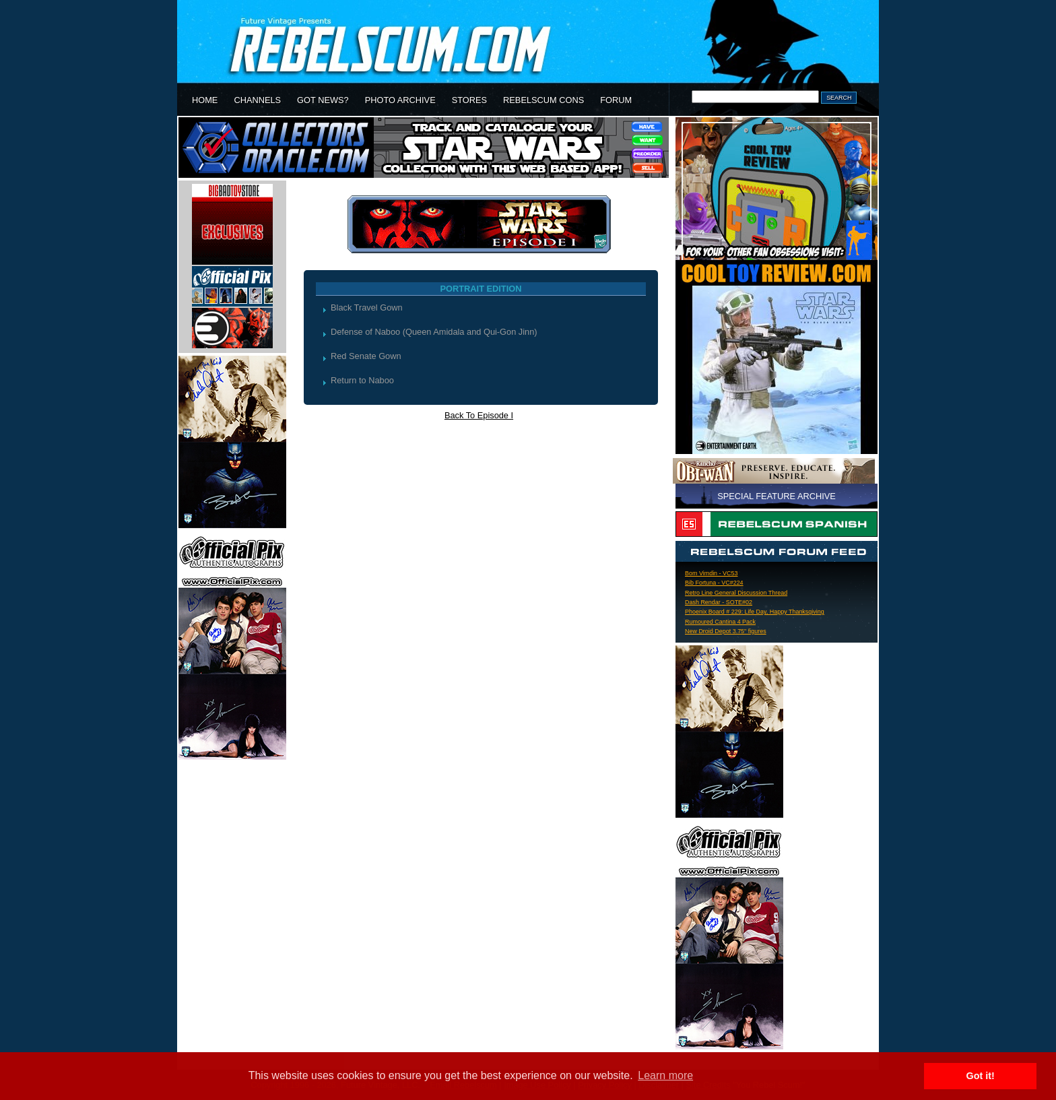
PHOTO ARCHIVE (400, 100)
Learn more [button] (665, 1075)
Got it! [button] (980, 1075)
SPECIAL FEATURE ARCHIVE (776, 496)
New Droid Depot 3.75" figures (725, 631)
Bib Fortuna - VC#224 (714, 582)
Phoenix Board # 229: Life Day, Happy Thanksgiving (754, 611)
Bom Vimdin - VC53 (711, 573)
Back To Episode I (478, 415)
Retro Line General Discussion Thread (736, 592)
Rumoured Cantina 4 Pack (720, 621)
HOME (205, 100)
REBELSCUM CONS (543, 100)
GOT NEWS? (323, 100)
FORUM (616, 100)
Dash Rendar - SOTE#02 (718, 602)
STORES (469, 100)
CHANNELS (257, 100)
